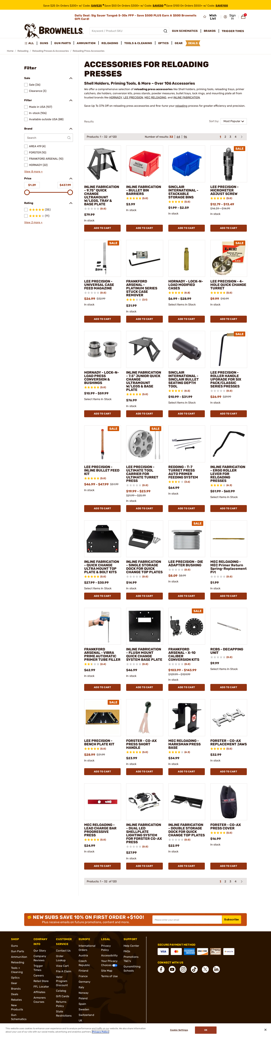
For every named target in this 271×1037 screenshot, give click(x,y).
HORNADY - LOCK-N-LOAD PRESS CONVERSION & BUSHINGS (101, 378)
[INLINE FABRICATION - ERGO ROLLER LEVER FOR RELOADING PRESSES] (228, 444)
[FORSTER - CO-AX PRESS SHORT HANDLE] (144, 717)
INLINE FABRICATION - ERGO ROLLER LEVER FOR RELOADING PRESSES (227, 473)
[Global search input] (129, 31)
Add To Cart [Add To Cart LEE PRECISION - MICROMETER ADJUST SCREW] (228, 228)
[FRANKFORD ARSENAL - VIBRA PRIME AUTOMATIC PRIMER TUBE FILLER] (102, 626)
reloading (181, 105)
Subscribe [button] (231, 919)
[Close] (265, 1030)
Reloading (22, 50)
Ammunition (19, 956)
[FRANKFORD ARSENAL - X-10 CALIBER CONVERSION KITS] (186, 626)
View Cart (62, 965)
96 (185, 136)
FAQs (127, 951)
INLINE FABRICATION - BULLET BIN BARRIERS (143, 190)
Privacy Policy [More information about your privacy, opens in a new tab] (100, 1031)
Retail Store (41, 981)
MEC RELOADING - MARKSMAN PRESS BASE (184, 744)
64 (178, 136)
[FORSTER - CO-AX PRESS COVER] (228, 801)
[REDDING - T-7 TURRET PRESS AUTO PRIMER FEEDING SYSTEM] (186, 444)
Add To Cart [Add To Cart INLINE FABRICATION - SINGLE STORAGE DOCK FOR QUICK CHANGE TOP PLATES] (144, 596)
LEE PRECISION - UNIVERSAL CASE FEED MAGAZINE (99, 285)
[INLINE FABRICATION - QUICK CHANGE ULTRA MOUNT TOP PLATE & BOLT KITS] (102, 538)
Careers (39, 975)
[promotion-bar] (135, 5)
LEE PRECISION (133, 97)
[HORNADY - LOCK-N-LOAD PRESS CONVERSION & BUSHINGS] (102, 349)
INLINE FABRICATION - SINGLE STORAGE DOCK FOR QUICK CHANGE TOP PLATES (144, 567)
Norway (84, 992)
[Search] (165, 31)
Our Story (40, 950)
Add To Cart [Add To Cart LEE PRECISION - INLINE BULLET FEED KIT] (102, 508)
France (83, 976)
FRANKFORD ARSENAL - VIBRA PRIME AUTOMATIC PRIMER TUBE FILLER (102, 654)
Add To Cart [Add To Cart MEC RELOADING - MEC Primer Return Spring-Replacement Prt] (228, 596)
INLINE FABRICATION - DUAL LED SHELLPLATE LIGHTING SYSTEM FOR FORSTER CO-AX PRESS (144, 833)
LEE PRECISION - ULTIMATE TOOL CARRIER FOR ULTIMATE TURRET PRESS (142, 473)
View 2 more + (33, 222)
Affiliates (39, 992)
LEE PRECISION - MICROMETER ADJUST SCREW (224, 190)
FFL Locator (41, 986)
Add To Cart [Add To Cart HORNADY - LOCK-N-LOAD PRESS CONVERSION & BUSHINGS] (102, 413)
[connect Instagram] (183, 969)
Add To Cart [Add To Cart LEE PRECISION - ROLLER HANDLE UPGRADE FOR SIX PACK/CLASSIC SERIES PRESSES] (228, 413)
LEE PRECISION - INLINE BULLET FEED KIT (101, 470)
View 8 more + (33, 171)
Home (10, 50)
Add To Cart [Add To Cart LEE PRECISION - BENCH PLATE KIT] (102, 771)
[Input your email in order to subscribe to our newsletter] (187, 919)
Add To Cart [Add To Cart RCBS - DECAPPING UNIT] (228, 687)
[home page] (54, 31)
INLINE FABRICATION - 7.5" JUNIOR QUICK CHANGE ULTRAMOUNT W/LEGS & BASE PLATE (143, 381)
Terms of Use (109, 976)
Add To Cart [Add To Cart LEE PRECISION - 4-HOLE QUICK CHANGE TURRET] (228, 319)
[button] (230, 17)
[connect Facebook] (161, 969)
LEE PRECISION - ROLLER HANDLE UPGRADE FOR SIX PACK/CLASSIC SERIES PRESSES (225, 379)
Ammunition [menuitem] (86, 43)
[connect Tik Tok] (194, 969)
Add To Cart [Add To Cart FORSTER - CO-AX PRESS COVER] (228, 866)
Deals (14, 994)
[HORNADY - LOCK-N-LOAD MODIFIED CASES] (186, 258)
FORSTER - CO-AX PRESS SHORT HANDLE (141, 744)
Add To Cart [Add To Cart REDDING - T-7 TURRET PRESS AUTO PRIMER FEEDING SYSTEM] (186, 508)
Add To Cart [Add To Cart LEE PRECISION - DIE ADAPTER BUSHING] (186, 596)
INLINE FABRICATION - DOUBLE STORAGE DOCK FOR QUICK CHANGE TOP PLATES (186, 830)
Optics (15, 977)
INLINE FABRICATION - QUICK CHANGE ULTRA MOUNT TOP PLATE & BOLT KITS (101, 567)
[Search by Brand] (48, 138)
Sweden (84, 1009)
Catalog (61, 990)
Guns (14, 945)
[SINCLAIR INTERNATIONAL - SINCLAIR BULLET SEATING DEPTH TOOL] (186, 349)
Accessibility (109, 955)
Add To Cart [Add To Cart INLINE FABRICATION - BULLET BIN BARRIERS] (144, 228)
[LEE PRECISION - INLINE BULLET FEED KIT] (102, 444)
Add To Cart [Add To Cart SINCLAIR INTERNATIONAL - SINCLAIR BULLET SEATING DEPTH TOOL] (186, 413)
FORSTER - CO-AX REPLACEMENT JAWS (228, 742)
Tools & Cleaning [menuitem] (138, 43)
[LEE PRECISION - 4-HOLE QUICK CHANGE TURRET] (228, 258)
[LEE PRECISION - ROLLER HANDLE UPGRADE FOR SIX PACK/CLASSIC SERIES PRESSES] (228, 349)
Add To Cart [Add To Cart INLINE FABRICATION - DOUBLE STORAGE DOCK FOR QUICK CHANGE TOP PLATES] (186, 866)
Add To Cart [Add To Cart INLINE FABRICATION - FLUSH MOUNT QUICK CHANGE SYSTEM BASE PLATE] (144, 687)
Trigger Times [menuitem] (233, 31)
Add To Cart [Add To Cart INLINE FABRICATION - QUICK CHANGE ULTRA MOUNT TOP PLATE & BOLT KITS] (102, 596)
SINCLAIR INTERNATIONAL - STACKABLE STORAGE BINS (183, 192)
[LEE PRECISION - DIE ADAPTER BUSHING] (186, 538)
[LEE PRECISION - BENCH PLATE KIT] (102, 717)
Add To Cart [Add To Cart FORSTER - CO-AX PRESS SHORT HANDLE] (144, 771)
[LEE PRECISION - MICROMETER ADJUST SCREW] (228, 163)
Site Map (107, 970)
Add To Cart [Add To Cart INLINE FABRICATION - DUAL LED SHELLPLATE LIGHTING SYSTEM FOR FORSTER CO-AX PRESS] (144, 866)
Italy (81, 987)
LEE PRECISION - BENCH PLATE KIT (99, 742)
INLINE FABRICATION (186, 97)
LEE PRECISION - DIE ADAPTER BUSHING (185, 563)
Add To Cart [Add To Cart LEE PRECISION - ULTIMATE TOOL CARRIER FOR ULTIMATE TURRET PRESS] (144, 508)
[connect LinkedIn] (216, 969)
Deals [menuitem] (193, 43)
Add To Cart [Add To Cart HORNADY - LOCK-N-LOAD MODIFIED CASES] (186, 319)
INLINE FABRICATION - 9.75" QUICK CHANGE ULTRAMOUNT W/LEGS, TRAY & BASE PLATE (101, 195)
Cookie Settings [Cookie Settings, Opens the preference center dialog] (179, 1030)
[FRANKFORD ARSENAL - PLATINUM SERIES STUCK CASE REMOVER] (144, 258)
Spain (82, 1004)
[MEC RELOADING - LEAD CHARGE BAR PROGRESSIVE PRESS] (102, 801)
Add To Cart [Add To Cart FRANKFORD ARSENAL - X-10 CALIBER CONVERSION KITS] (186, 687)
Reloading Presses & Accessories (50, 50)
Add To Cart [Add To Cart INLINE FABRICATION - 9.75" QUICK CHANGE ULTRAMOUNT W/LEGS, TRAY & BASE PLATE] (102, 228)
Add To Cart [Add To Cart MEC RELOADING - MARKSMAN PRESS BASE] (186, 771)
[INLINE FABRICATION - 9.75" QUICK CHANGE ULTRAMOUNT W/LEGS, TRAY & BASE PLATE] (102, 163)
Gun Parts (17, 951)
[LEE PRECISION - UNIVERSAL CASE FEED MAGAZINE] (102, 258)
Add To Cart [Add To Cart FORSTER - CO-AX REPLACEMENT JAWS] (228, 771)
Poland (83, 998)
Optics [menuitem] (163, 43)
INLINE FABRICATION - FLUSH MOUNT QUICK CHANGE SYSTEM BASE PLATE (144, 654)
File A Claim (63, 971)
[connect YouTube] (172, 969)
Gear (14, 983)
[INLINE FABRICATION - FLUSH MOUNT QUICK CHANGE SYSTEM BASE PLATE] (144, 626)
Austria (83, 955)
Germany (85, 981)
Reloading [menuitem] (109, 43)
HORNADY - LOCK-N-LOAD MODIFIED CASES (185, 285)
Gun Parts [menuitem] (62, 43)
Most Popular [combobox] (231, 121)
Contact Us (63, 950)
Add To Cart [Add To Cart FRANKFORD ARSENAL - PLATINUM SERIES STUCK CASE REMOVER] (144, 319)
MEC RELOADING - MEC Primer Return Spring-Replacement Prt (228, 567)
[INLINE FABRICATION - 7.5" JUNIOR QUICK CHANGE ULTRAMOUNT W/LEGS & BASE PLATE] (144, 349)
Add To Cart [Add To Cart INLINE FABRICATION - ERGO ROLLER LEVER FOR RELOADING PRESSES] (228, 508)
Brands (16, 988)
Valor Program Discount (62, 981)
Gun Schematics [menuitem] (185, 31)
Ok (205, 1030)
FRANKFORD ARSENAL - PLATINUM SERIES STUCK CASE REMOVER (141, 288)
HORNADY (115, 97)
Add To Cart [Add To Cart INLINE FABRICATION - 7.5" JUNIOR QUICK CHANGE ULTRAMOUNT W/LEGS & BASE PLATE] (144, 413)
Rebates (16, 999)
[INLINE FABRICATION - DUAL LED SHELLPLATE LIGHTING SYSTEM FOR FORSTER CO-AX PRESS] (144, 801)
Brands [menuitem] (210, 31)
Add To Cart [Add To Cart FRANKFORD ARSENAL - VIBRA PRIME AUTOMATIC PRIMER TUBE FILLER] (102, 687)
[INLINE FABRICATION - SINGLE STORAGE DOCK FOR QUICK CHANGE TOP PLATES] (144, 538)
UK (80, 1020)
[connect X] (205, 969)
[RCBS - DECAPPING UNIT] (228, 626)
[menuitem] (30, 43)
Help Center (131, 945)
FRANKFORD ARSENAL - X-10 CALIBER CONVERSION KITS (183, 654)
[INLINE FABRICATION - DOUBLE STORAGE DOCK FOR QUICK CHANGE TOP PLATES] (186, 801)
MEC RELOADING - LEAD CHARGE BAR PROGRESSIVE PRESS (100, 830)
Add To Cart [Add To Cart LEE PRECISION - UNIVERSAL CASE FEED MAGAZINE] (102, 319)
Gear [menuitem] (179, 43)
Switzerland (86, 1015)
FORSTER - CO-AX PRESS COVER (225, 826)
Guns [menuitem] (44, 43)
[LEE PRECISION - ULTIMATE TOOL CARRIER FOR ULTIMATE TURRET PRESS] (144, 444)
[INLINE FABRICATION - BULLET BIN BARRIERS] (144, 163)
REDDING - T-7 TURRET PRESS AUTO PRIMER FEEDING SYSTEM (183, 472)
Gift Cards (62, 996)
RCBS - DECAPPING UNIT (226, 650)
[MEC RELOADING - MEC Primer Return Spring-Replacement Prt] (228, 538)
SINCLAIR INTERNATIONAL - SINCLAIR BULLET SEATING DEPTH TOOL (183, 379)
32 (171, 136)
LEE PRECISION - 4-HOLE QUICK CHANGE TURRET (228, 285)
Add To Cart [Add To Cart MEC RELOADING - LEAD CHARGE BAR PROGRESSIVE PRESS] (102, 866)
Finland (83, 970)
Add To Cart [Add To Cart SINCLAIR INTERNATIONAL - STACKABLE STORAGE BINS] (186, 228)
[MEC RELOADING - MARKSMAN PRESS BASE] (186, 717)
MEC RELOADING (155, 97)
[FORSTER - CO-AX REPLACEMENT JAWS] (228, 717)
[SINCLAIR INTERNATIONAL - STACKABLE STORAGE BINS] (186, 163)
